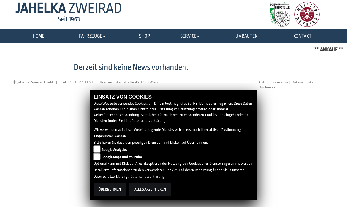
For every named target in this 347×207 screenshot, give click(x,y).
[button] (92, 36)
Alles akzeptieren (150, 189)
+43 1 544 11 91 (80, 82)
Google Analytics (114, 149)
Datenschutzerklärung (148, 120)
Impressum (278, 82)
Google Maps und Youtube (121, 157)
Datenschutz (302, 82)
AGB (261, 82)
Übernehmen (109, 189)
